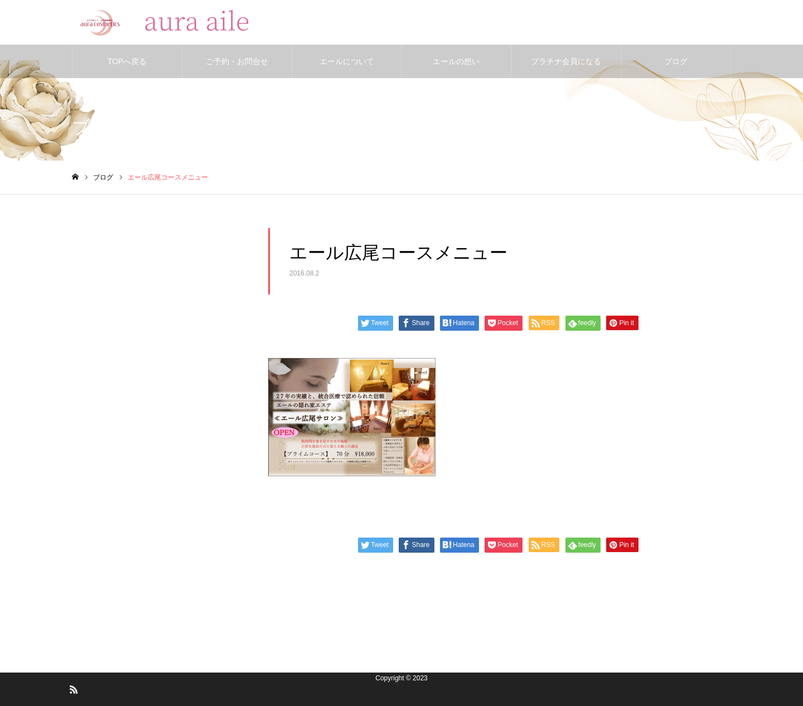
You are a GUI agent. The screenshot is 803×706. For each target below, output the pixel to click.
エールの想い (456, 61)
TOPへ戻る (127, 61)
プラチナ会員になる (566, 61)
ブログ (676, 61)
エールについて (347, 61)
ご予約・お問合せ (237, 61)
